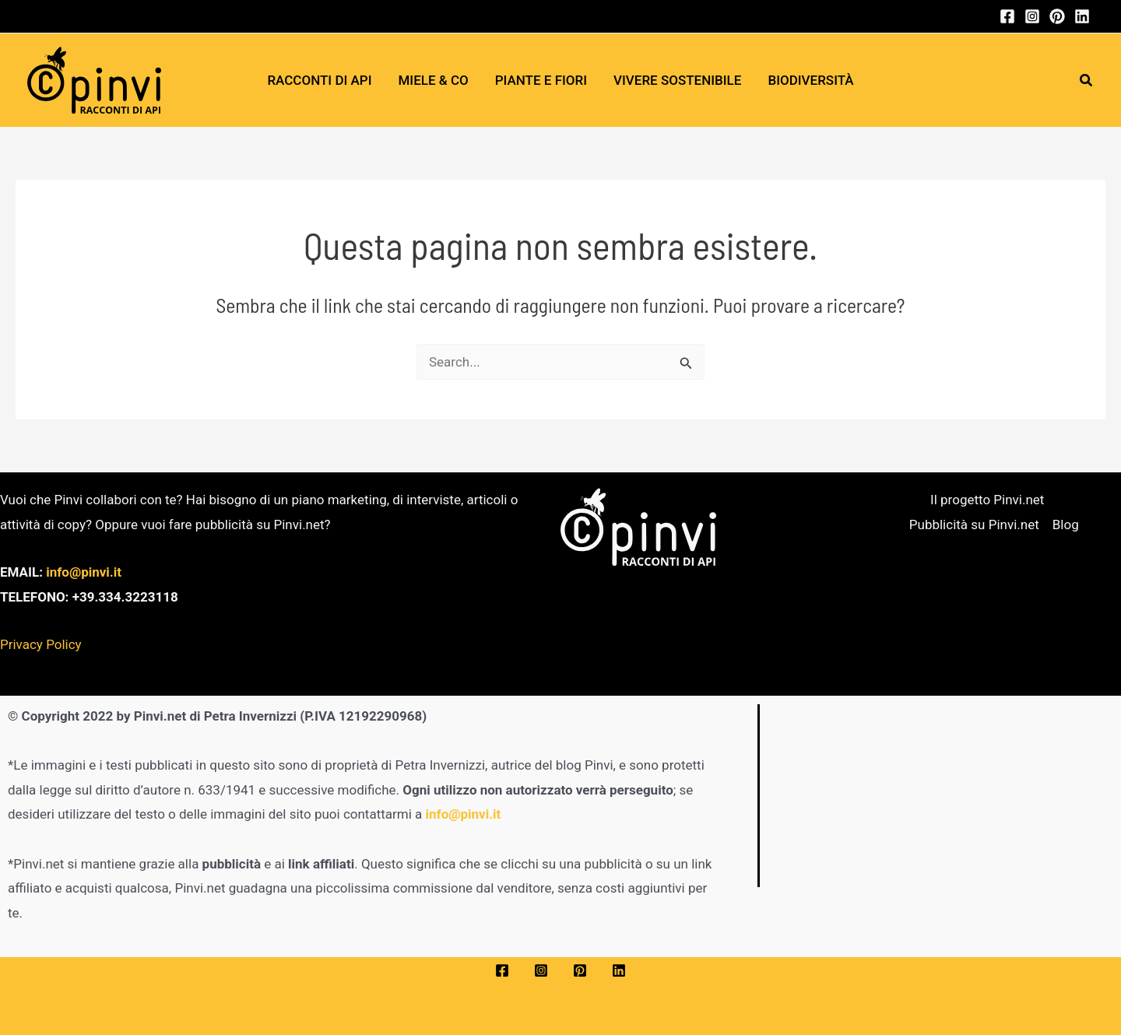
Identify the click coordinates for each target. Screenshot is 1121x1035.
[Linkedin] (1082, 16)
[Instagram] (1032, 16)
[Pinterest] (1057, 16)
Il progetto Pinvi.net (987, 499)
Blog (1065, 524)
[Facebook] (1007, 16)
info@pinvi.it (83, 572)
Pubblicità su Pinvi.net (974, 524)
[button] (1087, 80)
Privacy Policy (41, 644)
